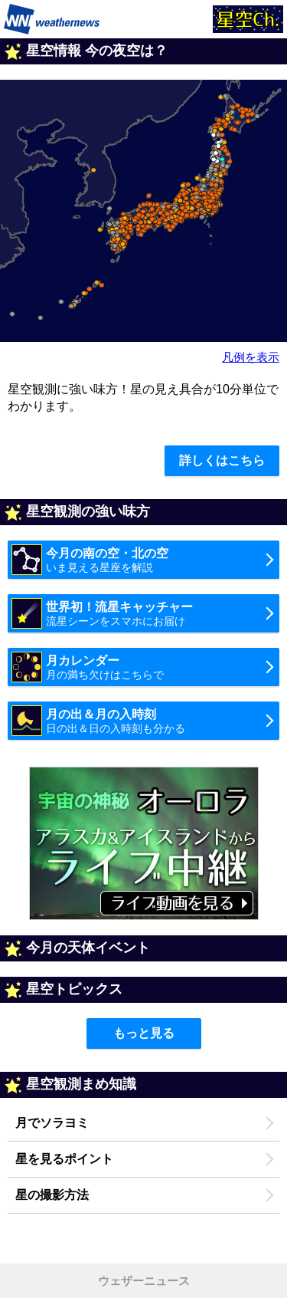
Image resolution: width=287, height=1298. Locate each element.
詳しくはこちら (222, 460)
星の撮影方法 (52, 1194)
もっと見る (143, 1033)
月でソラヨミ (52, 1122)
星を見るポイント (64, 1158)
